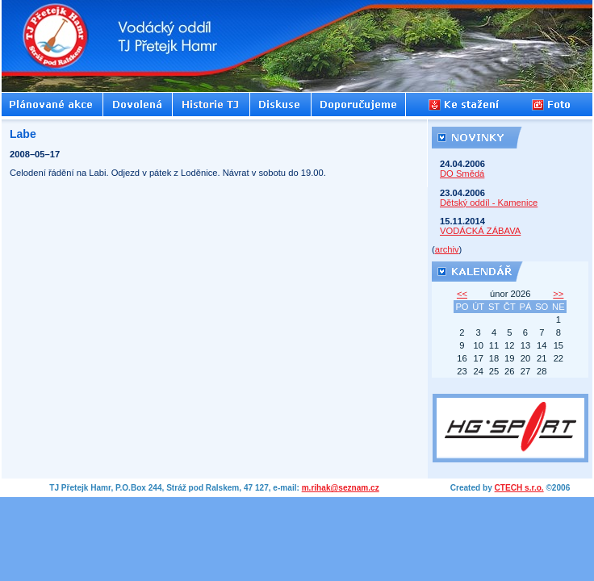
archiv (447, 249)
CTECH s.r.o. (519, 487)
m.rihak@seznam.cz (340, 487)
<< (462, 294)
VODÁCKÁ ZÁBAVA (480, 231)
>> (558, 294)
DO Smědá (462, 173)
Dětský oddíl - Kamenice (489, 202)
